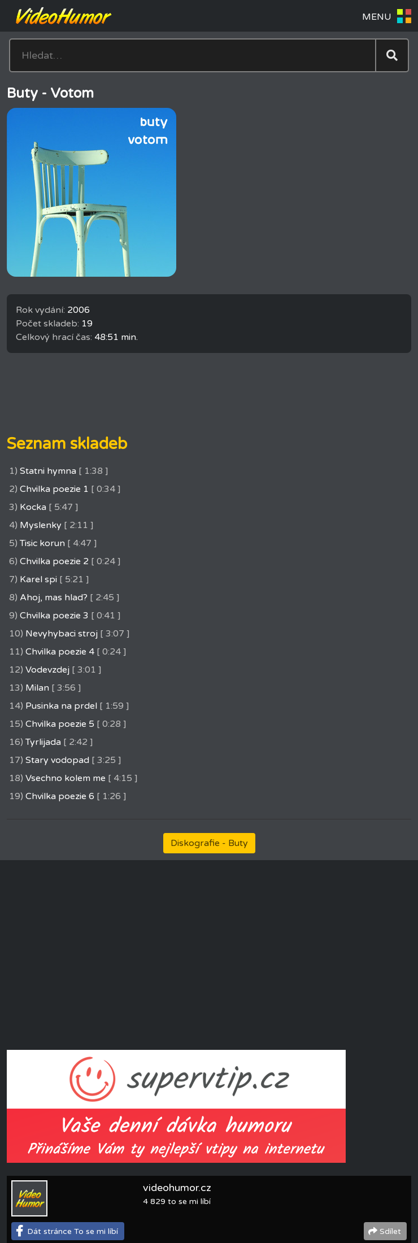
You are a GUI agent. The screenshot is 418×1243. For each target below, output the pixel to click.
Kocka (33, 507)
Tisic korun (42, 543)
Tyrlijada (43, 742)
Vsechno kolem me (65, 778)
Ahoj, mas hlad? (54, 597)
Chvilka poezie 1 (54, 489)
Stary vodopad (57, 760)
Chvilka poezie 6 (59, 796)
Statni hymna (48, 471)
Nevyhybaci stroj (61, 633)
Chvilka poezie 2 (54, 561)
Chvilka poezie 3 (54, 615)
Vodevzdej (47, 669)
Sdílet (390, 1231)
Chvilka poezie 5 (59, 724)
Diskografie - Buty (209, 843)
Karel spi (38, 579)
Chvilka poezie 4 (59, 651)
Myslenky (41, 525)
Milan (37, 688)
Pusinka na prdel (61, 706)
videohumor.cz (177, 1187)
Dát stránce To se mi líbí (72, 1231)
